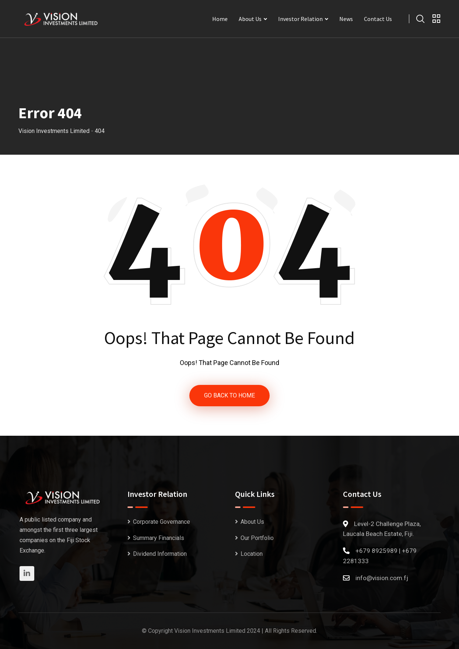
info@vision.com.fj (381, 578)
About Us (250, 18)
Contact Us (378, 18)
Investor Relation (300, 18)
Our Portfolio (257, 537)
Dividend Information (160, 553)
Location (252, 553)
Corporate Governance (161, 521)
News (346, 18)
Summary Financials (158, 537)
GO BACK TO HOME (229, 395)
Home (220, 18)
